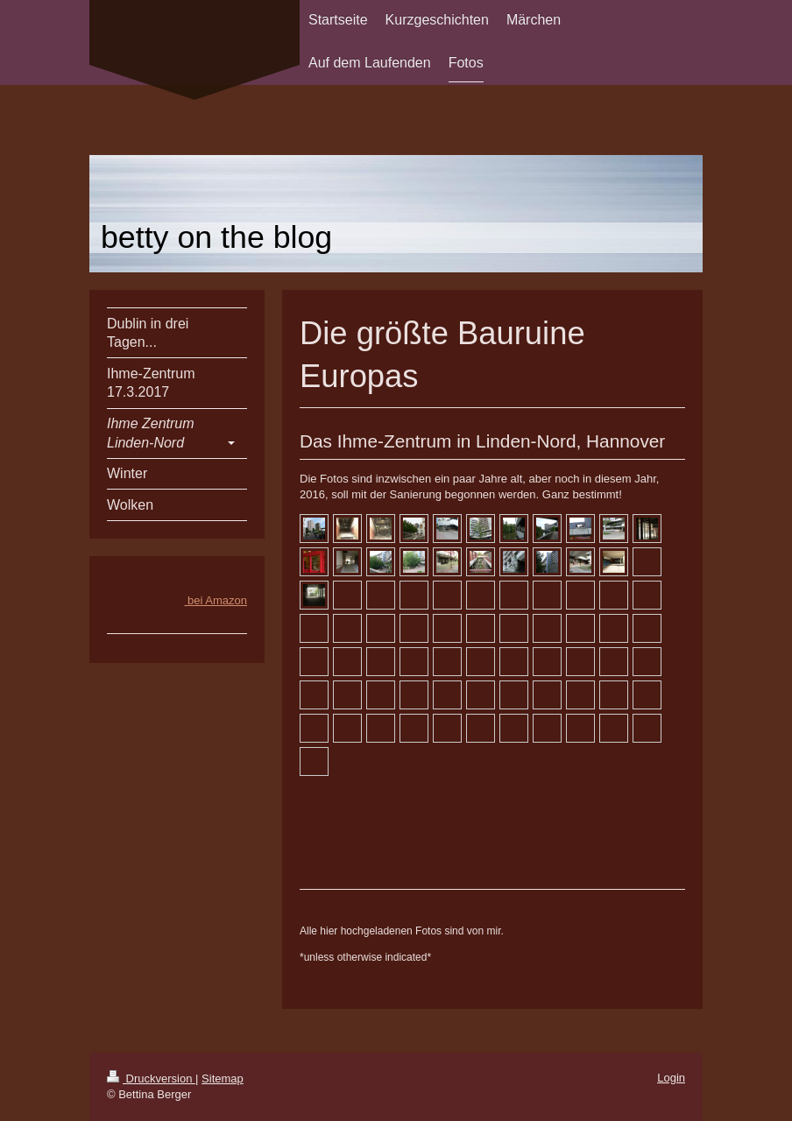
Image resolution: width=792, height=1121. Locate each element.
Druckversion (151, 1078)
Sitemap (223, 1078)
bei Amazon (215, 600)
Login (671, 1077)
